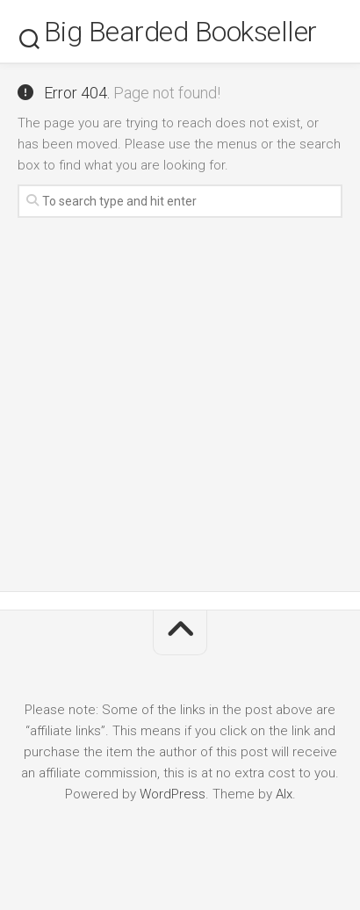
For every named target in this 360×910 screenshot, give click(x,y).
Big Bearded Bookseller (180, 31)
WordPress (172, 794)
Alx (284, 794)
